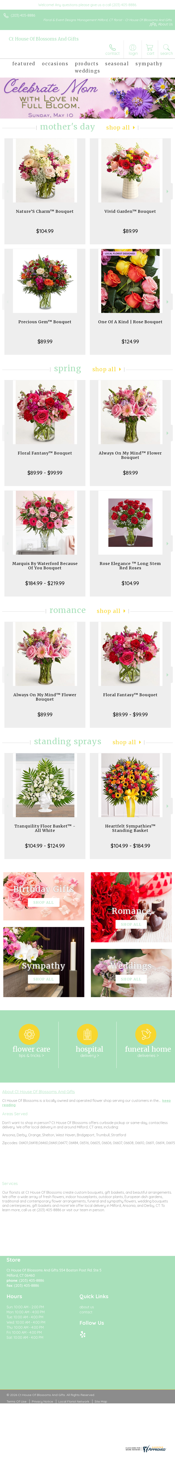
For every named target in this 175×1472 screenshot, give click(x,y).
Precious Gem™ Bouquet (45, 321)
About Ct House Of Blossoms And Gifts (38, 1091)
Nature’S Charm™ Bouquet (45, 211)
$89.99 (130, 231)
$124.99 (130, 341)
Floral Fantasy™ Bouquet (45, 453)
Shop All (118, 127)
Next (168, 191)
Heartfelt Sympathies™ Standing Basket (130, 828)
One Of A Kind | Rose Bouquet (130, 321)
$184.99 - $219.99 (45, 583)
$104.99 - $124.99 (45, 845)
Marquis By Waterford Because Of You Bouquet (45, 565)
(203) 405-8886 (23, 15)
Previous (7, 191)
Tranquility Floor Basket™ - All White (45, 828)
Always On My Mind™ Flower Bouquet (130, 455)
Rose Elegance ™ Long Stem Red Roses (130, 565)
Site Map (101, 1401)
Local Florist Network (73, 1401)
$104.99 (45, 231)
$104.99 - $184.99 (130, 845)
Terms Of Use (16, 1401)
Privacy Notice (42, 1401)
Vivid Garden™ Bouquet (130, 211)
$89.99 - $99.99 (44, 472)
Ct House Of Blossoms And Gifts (44, 39)
